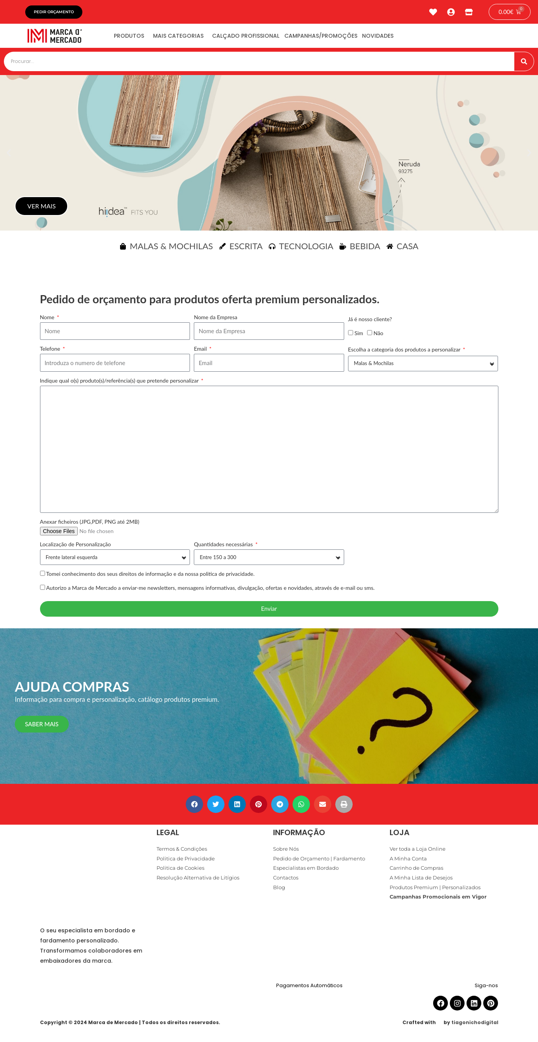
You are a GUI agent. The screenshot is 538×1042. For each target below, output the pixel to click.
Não (378, 335)
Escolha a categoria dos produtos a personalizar (405, 352)
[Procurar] (524, 64)
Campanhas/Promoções (344, 38)
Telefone (51, 351)
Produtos (132, 38)
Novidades (408, 38)
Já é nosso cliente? (370, 321)
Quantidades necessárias (224, 547)
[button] (9, 156)
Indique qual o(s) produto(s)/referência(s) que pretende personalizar (120, 383)
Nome (48, 319)
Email (201, 351)
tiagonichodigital (474, 1025)
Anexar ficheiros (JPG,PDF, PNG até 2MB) (89, 524)
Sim (358, 335)
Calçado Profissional (262, 38)
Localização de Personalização (75, 547)
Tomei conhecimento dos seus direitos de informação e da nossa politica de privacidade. (150, 576)
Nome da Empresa (215, 319)
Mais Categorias (188, 38)
